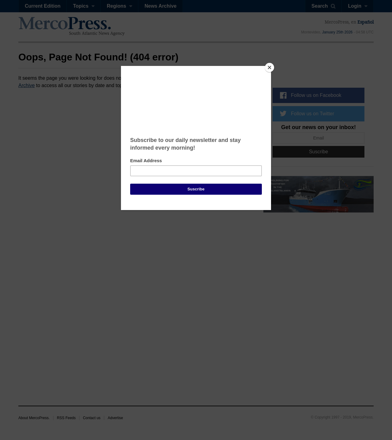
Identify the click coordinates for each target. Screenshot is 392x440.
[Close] (269, 67)
